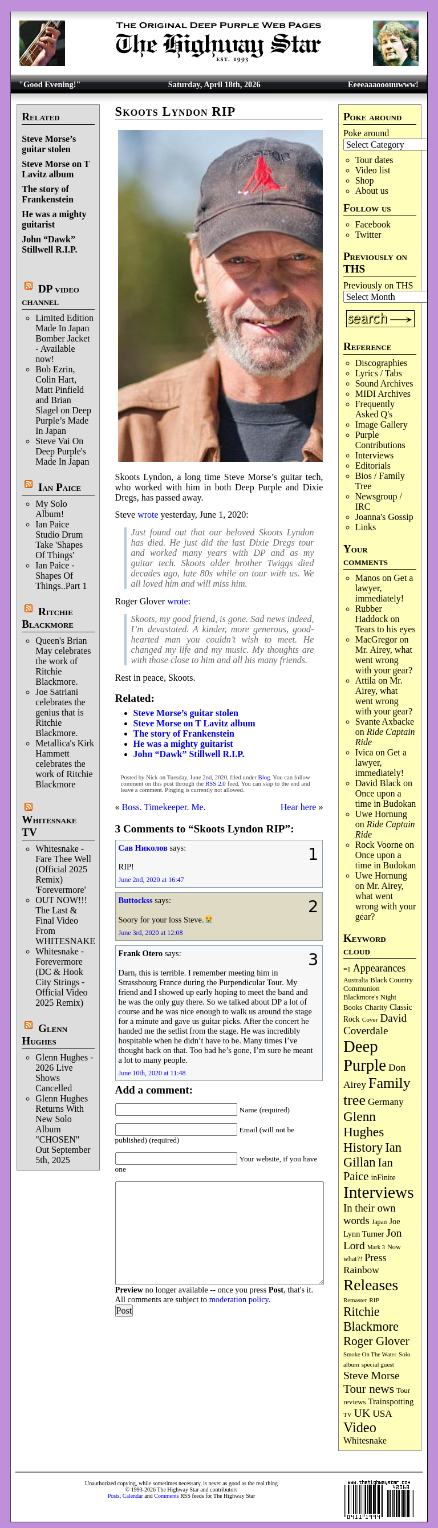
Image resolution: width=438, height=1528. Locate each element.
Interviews (374, 455)
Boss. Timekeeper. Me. (164, 807)
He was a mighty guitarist (54, 219)
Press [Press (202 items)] (375, 1257)
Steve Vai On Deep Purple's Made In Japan (62, 451)
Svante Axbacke (385, 721)
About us (371, 191)
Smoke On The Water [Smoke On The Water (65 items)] (369, 1354)
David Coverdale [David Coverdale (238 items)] (375, 1024)
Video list (373, 170)
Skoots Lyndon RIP (175, 111)
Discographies (381, 363)
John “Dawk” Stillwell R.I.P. (49, 244)
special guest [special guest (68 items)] (378, 1364)
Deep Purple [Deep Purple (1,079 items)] (364, 1055)
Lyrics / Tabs (378, 373)
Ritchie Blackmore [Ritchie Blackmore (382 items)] (371, 1319)
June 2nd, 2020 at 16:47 (151, 880)
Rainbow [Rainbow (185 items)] (361, 1269)
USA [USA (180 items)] (382, 1413)
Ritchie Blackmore (48, 617)
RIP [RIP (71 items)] (374, 1300)
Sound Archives (384, 383)
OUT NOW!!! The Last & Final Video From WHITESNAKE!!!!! (73, 920)
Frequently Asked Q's (375, 409)
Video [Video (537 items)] (359, 1427)
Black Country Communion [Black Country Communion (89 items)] (378, 984)
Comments (166, 1496)
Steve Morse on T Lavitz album (56, 169)
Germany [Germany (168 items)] (386, 1101)
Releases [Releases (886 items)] (370, 1285)
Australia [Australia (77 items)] (355, 980)
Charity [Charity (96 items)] (375, 1007)
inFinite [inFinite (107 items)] (383, 1177)
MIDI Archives (383, 394)
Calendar (133, 1496)
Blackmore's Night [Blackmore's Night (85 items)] (369, 997)
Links (365, 527)
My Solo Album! (51, 509)
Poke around (366, 133)
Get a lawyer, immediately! (381, 762)
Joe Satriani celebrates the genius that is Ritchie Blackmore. (60, 712)
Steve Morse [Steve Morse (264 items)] (371, 1375)
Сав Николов (143, 847)
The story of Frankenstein (48, 194)
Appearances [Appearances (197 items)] (379, 968)
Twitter (368, 234)
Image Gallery (381, 424)
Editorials (373, 465)
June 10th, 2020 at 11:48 (152, 1073)
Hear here (299, 807)
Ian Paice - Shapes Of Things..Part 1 (61, 575)
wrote (147, 514)
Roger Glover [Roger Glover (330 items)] (376, 1341)
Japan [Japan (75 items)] (379, 1222)
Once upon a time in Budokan (385, 798)
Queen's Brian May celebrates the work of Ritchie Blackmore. (63, 661)
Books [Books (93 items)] (352, 1007)
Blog (264, 777)
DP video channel (50, 295)
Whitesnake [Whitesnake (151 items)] (365, 1440)
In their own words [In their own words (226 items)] (369, 1214)
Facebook (373, 224)
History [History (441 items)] (363, 1147)
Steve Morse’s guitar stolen (49, 144)
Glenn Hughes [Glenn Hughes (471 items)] (363, 1124)
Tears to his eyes (385, 629)
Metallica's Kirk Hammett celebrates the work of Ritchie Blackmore (64, 763)
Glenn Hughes (44, 1034)
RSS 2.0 (215, 784)
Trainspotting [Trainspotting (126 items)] (391, 1401)
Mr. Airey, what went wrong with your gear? (383, 660)
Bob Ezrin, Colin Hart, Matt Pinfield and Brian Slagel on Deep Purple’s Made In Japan (63, 400)
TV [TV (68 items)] (347, 1414)
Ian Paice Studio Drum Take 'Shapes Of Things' (59, 539)
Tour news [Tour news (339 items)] (368, 1389)
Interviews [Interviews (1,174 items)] (378, 1192)
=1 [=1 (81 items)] (347, 969)
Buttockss (136, 900)
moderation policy (239, 1299)
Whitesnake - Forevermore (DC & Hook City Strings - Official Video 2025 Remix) (61, 976)
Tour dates (374, 160)
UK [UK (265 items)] (362, 1413)
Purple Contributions (380, 440)
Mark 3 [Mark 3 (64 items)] (376, 1247)
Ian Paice (59, 487)
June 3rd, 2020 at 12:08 (151, 933)
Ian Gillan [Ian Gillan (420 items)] (372, 1154)
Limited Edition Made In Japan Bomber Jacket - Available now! (64, 338)
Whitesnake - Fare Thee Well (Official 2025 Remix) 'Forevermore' (63, 869)
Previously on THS (378, 285)
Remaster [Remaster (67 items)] (355, 1300)
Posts (114, 1496)
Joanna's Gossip (384, 517)
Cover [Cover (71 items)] (370, 1019)
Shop (364, 180)
